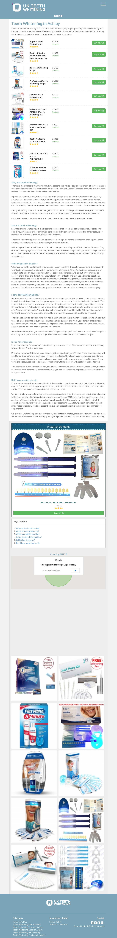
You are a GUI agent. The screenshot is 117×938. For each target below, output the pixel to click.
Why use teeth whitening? (28, 528)
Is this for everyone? (25, 540)
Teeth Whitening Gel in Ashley (26, 932)
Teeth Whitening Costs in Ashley (27, 930)
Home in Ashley (20, 922)
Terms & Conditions (58, 924)
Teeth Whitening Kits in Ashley (27, 924)
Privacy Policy (55, 922)
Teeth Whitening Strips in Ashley (28, 927)
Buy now (99, 43)
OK (75, 570)
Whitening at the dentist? (28, 534)
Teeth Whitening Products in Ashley (29, 935)
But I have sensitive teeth (28, 543)
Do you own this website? (51, 571)
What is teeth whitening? (27, 531)
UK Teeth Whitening (95, 926)
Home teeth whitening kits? (29, 537)
